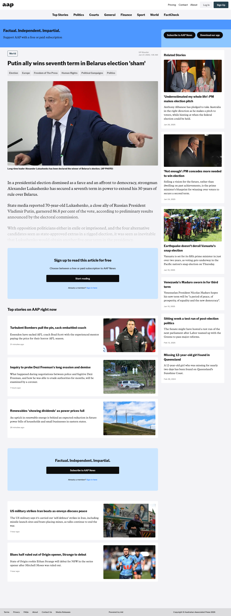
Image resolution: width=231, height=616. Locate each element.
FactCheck (171, 14)
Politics (78, 14)
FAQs (26, 612)
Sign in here (91, 288)
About (193, 4)
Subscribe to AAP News (179, 35)
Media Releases (63, 612)
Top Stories (60, 14)
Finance (126, 14)
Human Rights (69, 72)
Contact (183, 4)
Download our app (210, 35)
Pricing (172, 4)
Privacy (16, 612)
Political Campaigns (92, 72)
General (109, 14)
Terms (6, 612)
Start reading (82, 278)
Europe (26, 72)
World (154, 14)
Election (13, 72)
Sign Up (221, 4)
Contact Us (47, 612)
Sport (141, 14)
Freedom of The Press (46, 72)
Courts (94, 14)
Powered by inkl (116, 612)
